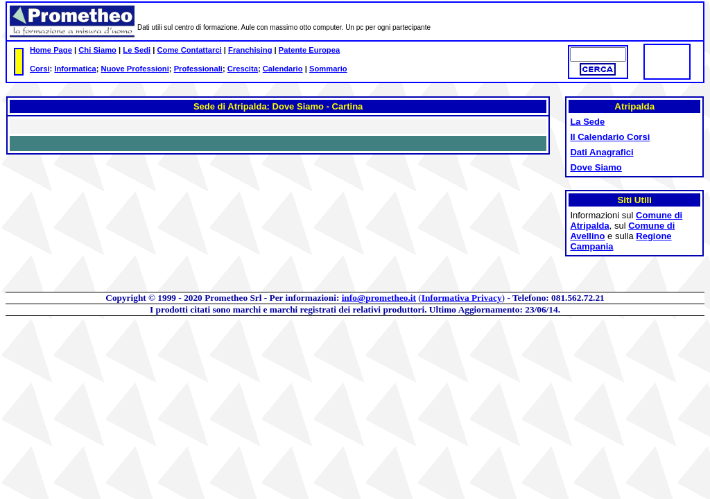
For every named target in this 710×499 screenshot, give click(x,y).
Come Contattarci (189, 50)
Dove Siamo (595, 167)
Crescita (242, 68)
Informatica (75, 68)
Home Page (51, 50)
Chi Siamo (97, 50)
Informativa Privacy (462, 297)
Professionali (198, 68)
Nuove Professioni (135, 68)
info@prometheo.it (379, 297)
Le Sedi (136, 50)
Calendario (283, 68)
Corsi (40, 68)
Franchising (250, 50)
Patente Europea (309, 50)
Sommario (328, 68)
